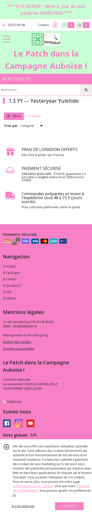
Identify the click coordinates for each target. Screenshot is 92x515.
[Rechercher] (86, 90)
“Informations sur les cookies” (33, 486)
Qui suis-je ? (12, 285)
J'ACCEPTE (69, 506)
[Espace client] (55, 25)
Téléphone (12, 402)
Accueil (9, 266)
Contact (43, 25)
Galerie (9, 298)
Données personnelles (18, 349)
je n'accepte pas (23, 506)
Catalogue (11, 273)
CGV (7, 292)
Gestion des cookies (17, 342)
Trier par (11, 126)
